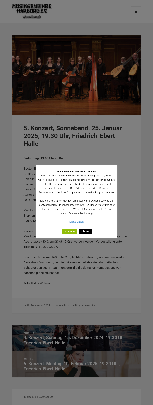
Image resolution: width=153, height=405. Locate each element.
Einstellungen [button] (76, 221)
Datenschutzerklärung (81, 213)
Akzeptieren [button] (69, 231)
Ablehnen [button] (85, 231)
